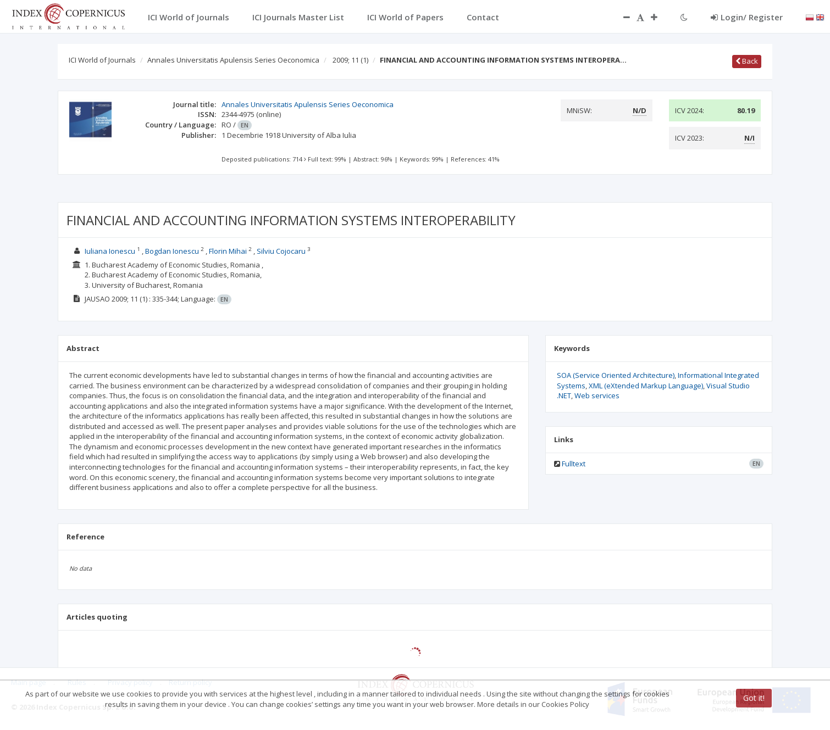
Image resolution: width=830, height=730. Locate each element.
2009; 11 (350, 60)
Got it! (754, 698)
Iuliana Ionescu (110, 251)
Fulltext (573, 464)
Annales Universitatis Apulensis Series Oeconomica (233, 60)
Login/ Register (747, 17)
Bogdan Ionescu (172, 251)
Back (746, 61)
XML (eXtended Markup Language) (646, 386)
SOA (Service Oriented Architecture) (615, 375)
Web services (596, 395)
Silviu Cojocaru (281, 251)
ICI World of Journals (102, 60)
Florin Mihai (228, 251)
